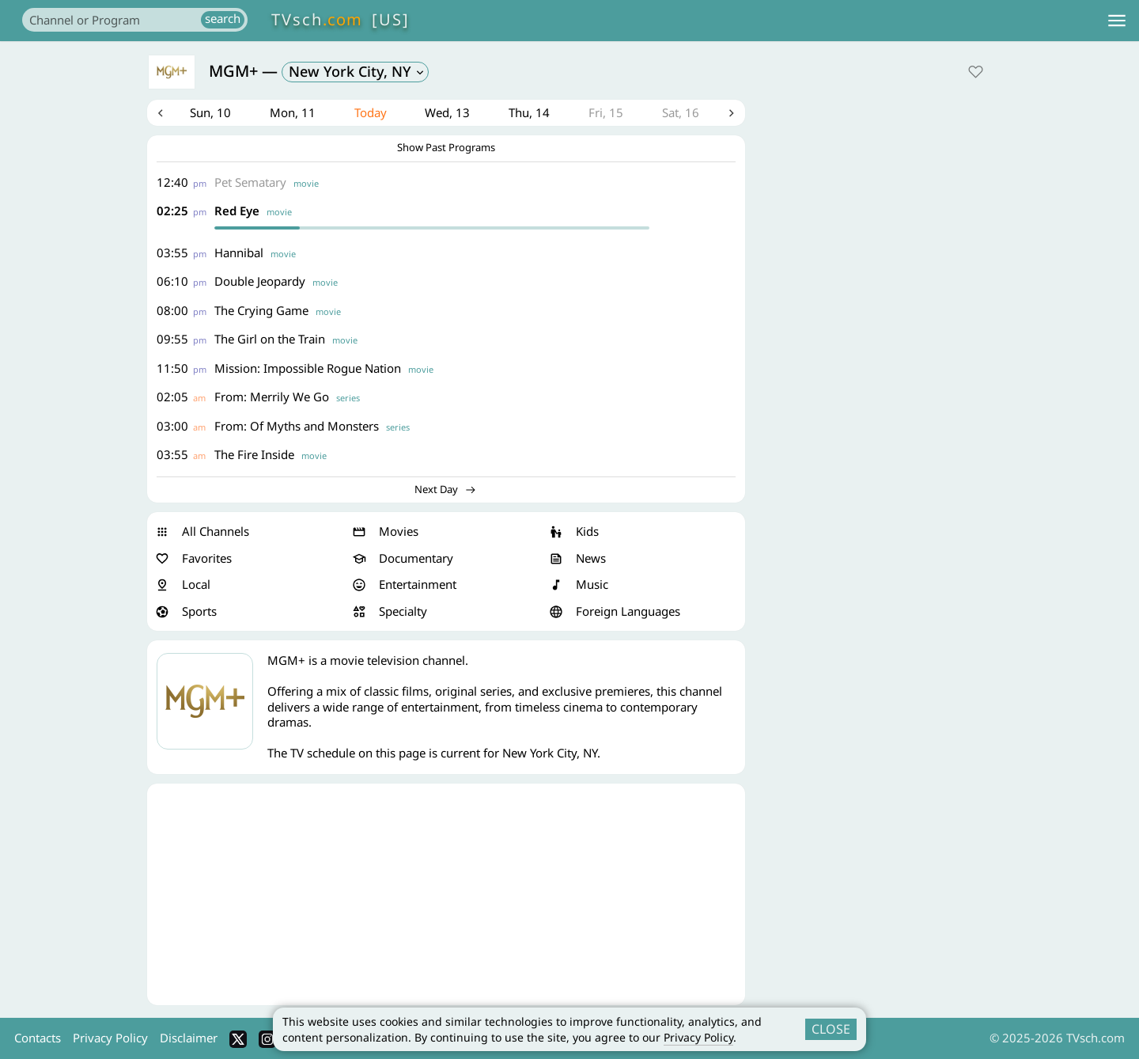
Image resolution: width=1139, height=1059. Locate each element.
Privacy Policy (698, 1037)
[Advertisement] (446, 896)
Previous (160, 114)
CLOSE (831, 1029)
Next (732, 114)
